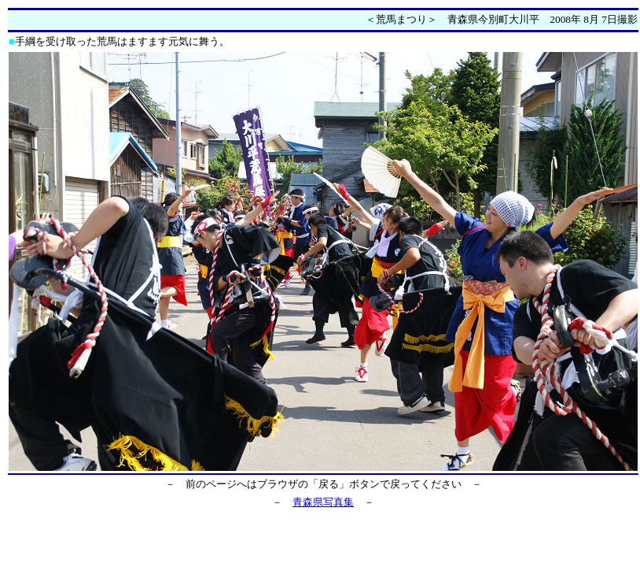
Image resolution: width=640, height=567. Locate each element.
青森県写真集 (323, 502)
